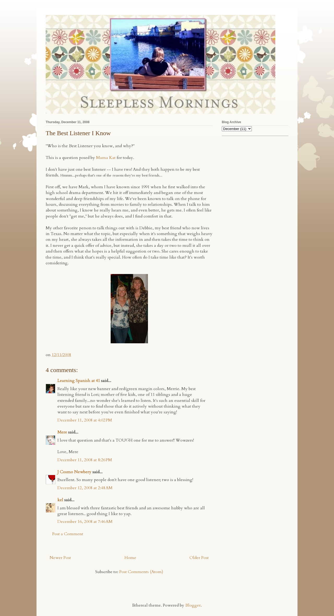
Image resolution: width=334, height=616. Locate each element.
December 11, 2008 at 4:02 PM (84, 420)
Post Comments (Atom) (141, 572)
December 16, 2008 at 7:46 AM (84, 521)
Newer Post (60, 558)
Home (130, 558)
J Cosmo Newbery (74, 472)
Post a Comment (67, 534)
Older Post (199, 558)
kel (60, 500)
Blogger (193, 605)
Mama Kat (106, 158)
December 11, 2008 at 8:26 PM (84, 460)
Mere (62, 432)
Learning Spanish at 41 (78, 381)
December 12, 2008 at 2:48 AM (84, 488)
